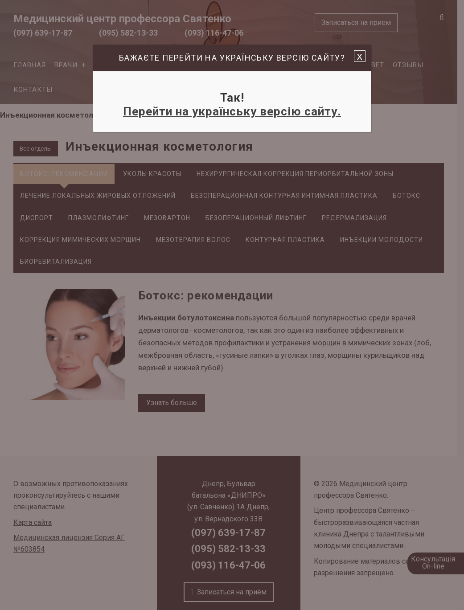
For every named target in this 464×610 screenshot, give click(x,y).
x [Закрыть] (359, 56)
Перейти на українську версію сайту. (232, 111)
